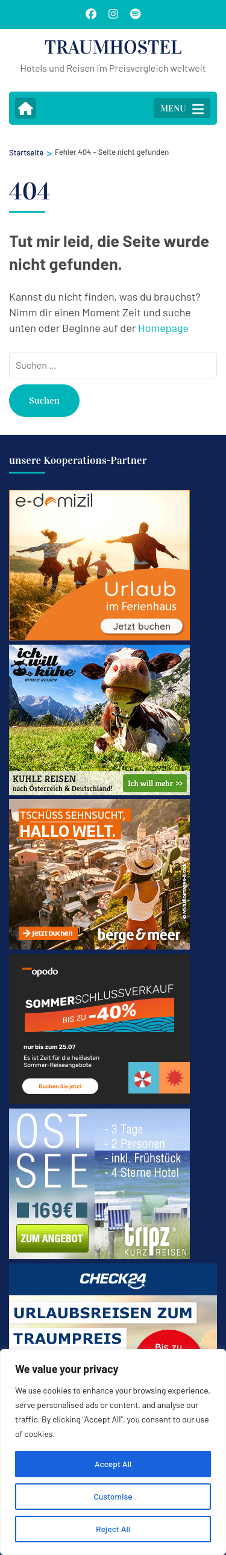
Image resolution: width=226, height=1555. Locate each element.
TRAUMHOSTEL (113, 47)
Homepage (163, 327)
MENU (182, 109)
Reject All (113, 1529)
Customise (113, 1496)
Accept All (113, 1464)
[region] (113, 1452)
